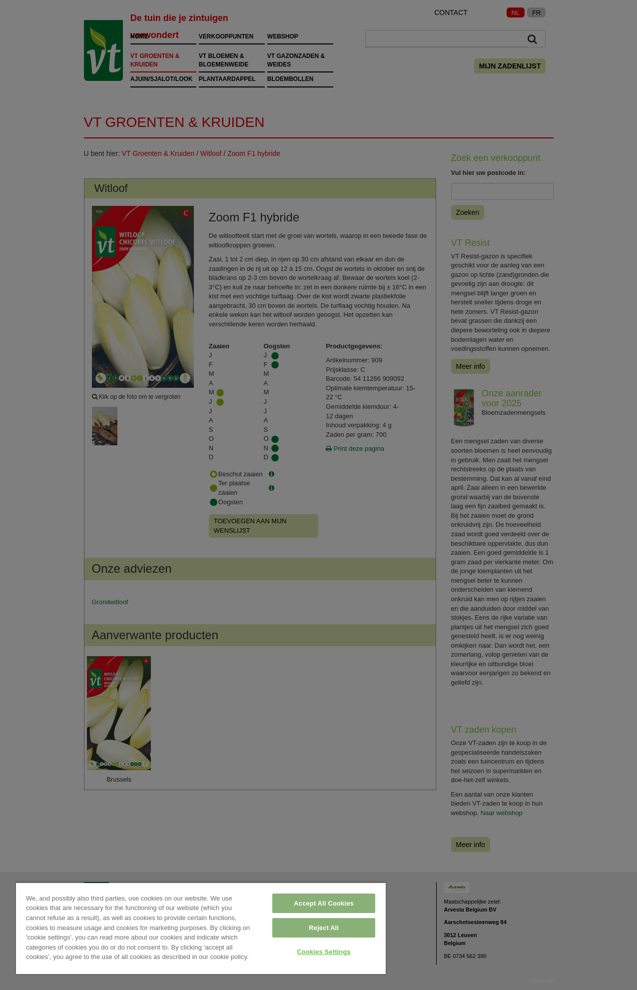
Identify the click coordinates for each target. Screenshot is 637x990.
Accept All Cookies (324, 903)
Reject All (324, 928)
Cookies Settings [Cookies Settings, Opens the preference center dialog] (324, 952)
